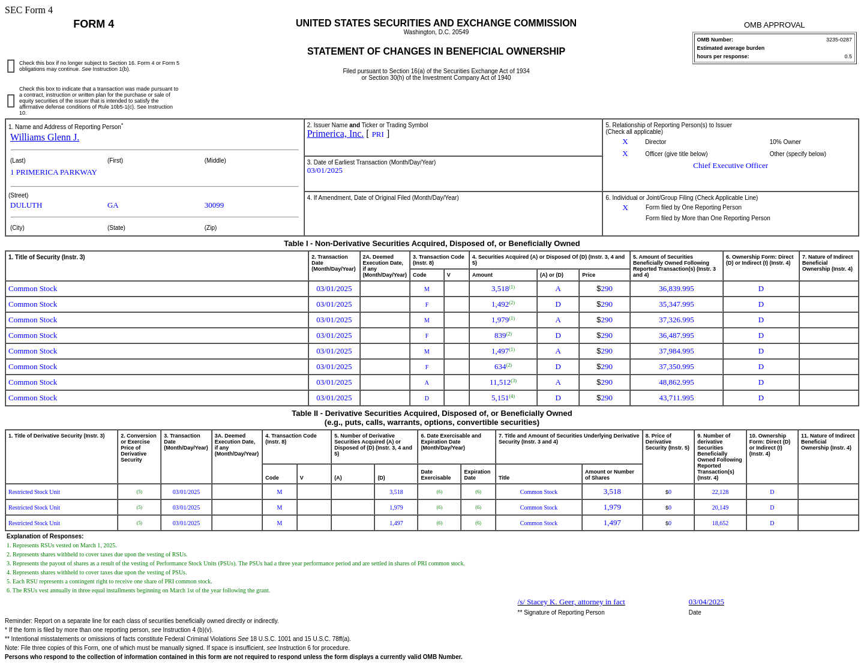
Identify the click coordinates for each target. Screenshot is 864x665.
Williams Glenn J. (44, 137)
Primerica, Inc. (335, 133)
